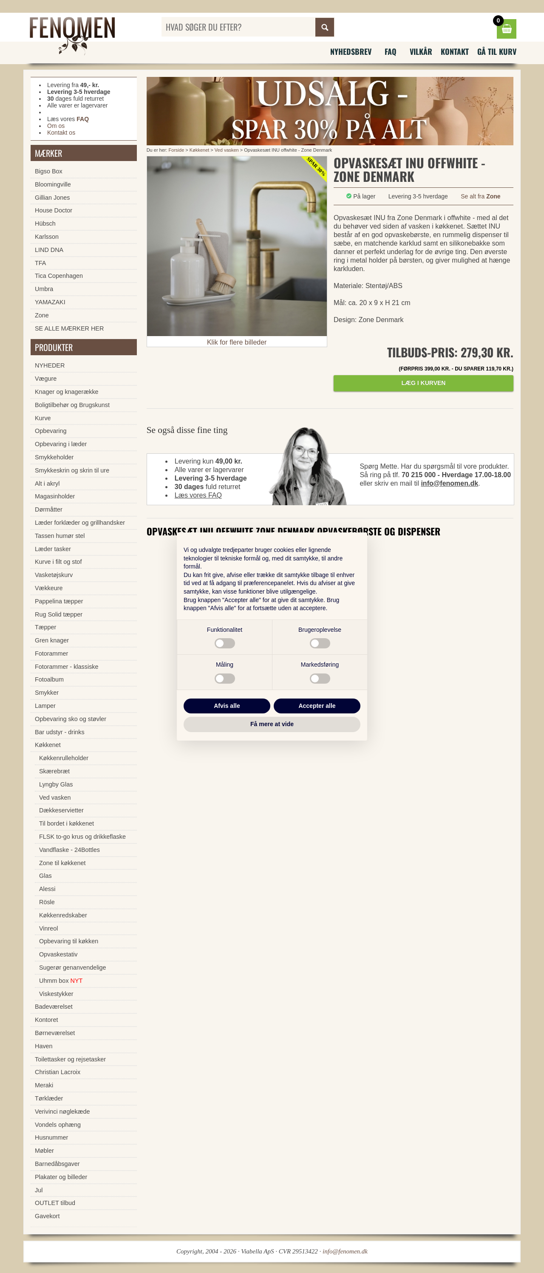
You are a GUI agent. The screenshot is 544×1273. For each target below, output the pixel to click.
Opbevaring (50, 430)
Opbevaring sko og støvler (70, 719)
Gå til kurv (496, 51)
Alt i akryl (47, 483)
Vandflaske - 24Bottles (69, 849)
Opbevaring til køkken (68, 941)
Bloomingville (53, 184)
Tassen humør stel (60, 535)
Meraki (44, 1085)
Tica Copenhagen (59, 275)
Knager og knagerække (67, 391)
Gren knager (52, 640)
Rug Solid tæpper (58, 614)
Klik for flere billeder (237, 342)
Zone (42, 315)
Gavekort (47, 1216)
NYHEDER (50, 365)
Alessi (47, 888)
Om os (56, 125)
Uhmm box (60, 980)
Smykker (47, 692)
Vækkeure (49, 588)
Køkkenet (199, 150)
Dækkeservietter (61, 810)
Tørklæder (49, 1098)
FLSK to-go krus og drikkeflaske (82, 836)
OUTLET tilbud (55, 1202)
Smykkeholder (54, 457)
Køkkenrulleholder (63, 758)
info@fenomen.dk (449, 483)
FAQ (391, 51)
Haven (44, 1046)
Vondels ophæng (58, 1124)
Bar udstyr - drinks (60, 732)
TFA (40, 263)
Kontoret (46, 1019)
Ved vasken (227, 150)
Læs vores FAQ (198, 495)
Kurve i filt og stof (58, 561)
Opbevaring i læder (61, 444)
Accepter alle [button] (316, 705)
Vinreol (48, 928)
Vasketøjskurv (54, 574)
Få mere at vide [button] (272, 724)
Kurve (43, 418)
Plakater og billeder (61, 1177)
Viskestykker (56, 993)
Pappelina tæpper (59, 601)
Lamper (45, 705)
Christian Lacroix (57, 1072)
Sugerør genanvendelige (72, 967)
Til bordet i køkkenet (66, 823)
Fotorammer (51, 653)
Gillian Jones (52, 197)
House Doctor (53, 210)
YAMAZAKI (50, 302)
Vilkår (421, 51)
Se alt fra (480, 196)
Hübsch (45, 223)
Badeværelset (54, 1006)
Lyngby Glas (56, 784)
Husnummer (51, 1137)
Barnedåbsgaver (57, 1163)
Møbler (44, 1150)
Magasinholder (55, 496)
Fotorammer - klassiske (67, 666)
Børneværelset (55, 1033)
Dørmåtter (48, 509)
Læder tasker (53, 549)
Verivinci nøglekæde (62, 1111)
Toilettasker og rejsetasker (70, 1059)
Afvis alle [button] (227, 705)
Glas (45, 875)
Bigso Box (48, 171)
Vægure (46, 378)
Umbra (44, 289)
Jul (38, 1190)
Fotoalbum (49, 679)
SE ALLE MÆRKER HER (69, 328)
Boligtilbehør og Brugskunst (72, 405)
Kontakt (455, 51)
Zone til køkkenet (62, 863)
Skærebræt (54, 771)
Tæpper (45, 627)
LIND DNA (49, 249)
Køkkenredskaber (63, 915)
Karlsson (47, 236)
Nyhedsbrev (350, 51)
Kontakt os (61, 132)
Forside (176, 150)
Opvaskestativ (58, 954)
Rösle (47, 902)
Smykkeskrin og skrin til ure (72, 470)
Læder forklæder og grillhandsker (80, 522)
